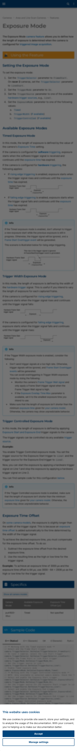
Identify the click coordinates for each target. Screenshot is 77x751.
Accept (38, 733)
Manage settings (38, 742)
